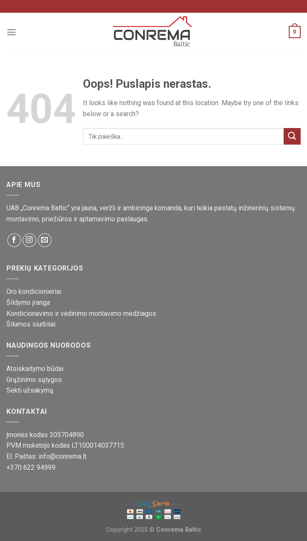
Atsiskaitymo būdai (35, 369)
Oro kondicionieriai (33, 291)
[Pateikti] (292, 136)
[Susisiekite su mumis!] (45, 240)
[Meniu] (11, 32)
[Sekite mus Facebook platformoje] (14, 240)
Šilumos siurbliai (30, 324)
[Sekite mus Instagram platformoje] (29, 240)
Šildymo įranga (28, 302)
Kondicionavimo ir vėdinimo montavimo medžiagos (81, 314)
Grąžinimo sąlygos (34, 380)
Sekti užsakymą (29, 390)
